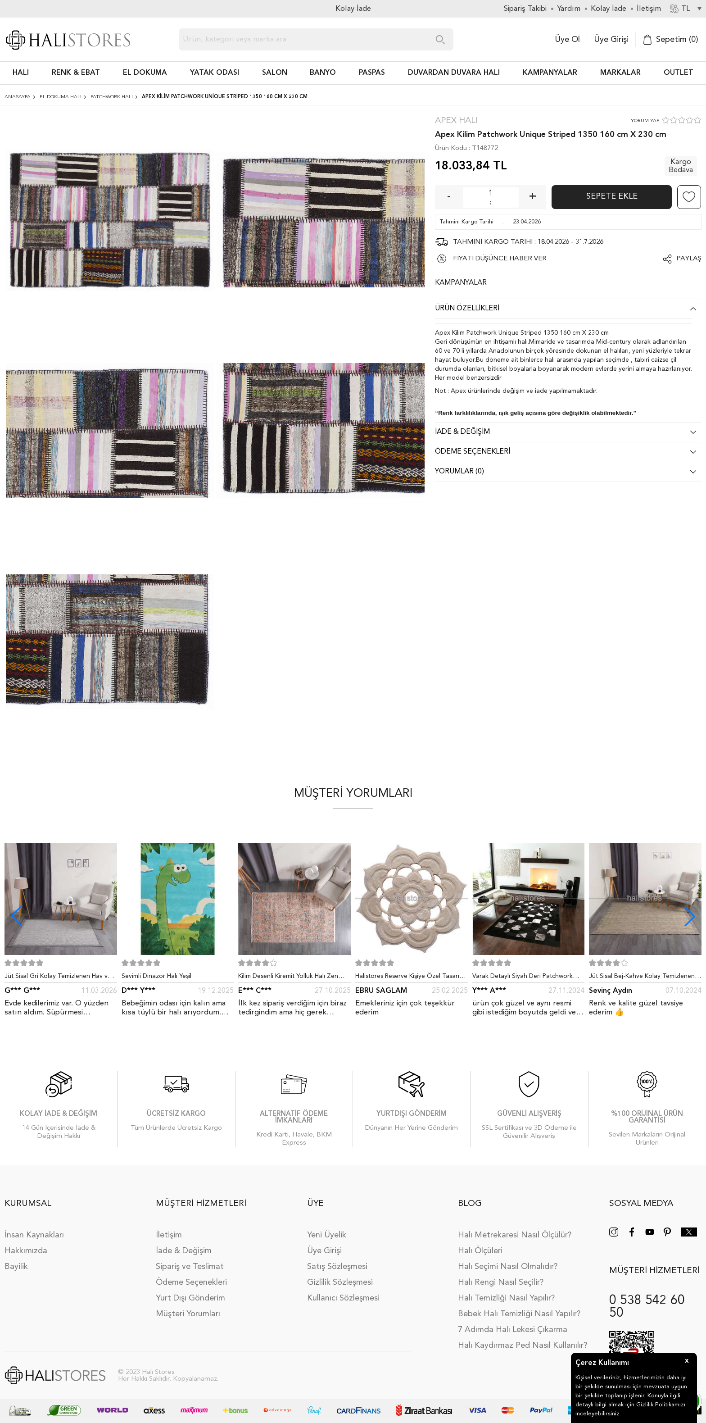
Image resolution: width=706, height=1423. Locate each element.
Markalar (620, 73)
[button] (690, 916)
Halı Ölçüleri (480, 1251)
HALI (21, 73)
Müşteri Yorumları (188, 1314)
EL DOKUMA (145, 73)
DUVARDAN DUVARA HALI (454, 73)
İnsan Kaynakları (34, 1235)
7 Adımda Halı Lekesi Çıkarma (512, 1330)
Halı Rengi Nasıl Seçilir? (500, 1282)
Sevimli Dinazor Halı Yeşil (156, 976)
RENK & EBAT (76, 73)
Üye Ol (567, 40)
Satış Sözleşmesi (337, 1267)
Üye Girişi (611, 40)
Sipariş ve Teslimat (190, 1267)
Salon (274, 73)
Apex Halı (456, 121)
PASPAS (372, 73)
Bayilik (16, 1267)
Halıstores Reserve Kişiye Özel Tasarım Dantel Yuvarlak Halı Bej (409, 978)
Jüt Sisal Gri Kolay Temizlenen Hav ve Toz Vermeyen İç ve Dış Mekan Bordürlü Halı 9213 (58, 978)
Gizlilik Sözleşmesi (340, 1282)
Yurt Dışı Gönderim (190, 1298)
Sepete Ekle (612, 196)
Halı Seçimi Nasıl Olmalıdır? (507, 1267)
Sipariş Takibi (525, 9)
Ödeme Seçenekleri (191, 1282)
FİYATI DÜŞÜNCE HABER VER (500, 258)
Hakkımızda (26, 1251)
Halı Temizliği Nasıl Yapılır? (506, 1298)
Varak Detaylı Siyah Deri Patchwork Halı (522, 978)
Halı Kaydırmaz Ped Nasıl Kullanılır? (522, 1345)
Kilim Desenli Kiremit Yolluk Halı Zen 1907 (288, 978)
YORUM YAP (645, 120)
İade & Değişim (184, 1251)
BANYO (323, 73)
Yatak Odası (214, 73)
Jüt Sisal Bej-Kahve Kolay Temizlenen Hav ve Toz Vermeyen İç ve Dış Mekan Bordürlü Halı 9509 (643, 978)
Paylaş (688, 258)
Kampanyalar (550, 73)
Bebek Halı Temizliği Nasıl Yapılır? (519, 1314)
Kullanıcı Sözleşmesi (343, 1298)
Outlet (678, 73)
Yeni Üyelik (326, 1235)
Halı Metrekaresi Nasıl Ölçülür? (514, 1235)
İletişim (169, 1235)
